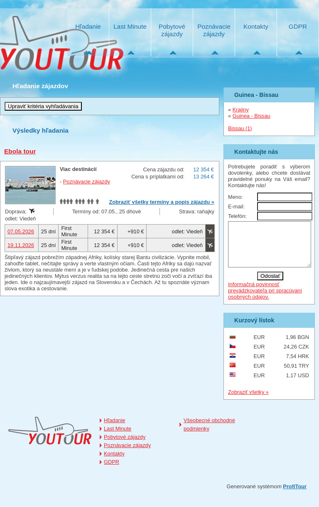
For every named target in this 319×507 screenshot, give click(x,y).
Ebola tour (20, 151)
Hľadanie (88, 26)
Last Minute (129, 26)
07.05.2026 (20, 231)
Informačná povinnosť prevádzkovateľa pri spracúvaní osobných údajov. (265, 299)
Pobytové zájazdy (172, 30)
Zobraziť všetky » (248, 401)
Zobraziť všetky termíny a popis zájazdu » (161, 202)
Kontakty (255, 26)
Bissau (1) (240, 128)
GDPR (298, 26)
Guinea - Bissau (251, 116)
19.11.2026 (20, 245)
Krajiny (241, 109)
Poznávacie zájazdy (213, 30)
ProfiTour (295, 495)
